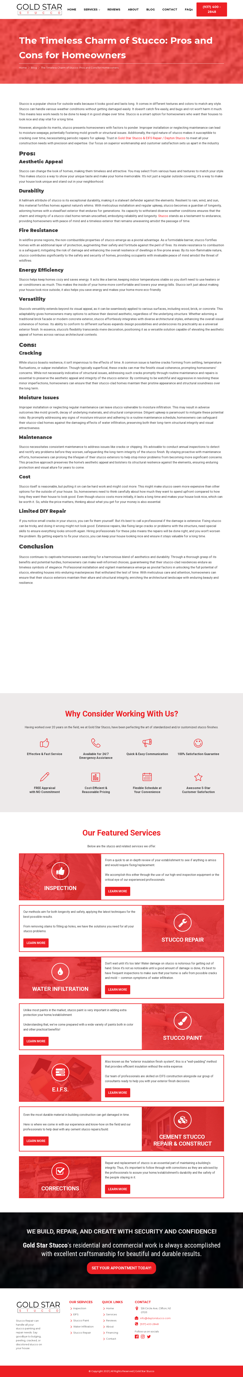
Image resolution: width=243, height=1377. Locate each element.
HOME (71, 9)
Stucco (163, 216)
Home (23, 67)
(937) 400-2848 (149, 1324)
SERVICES (91, 9)
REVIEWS (113, 9)
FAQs (189, 9)
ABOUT (133, 9)
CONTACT (169, 9)
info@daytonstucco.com (155, 1318)
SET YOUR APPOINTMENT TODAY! (121, 1268)
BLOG (150, 9)
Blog (34, 67)
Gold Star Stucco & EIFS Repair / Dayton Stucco (151, 138)
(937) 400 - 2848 (212, 9)
